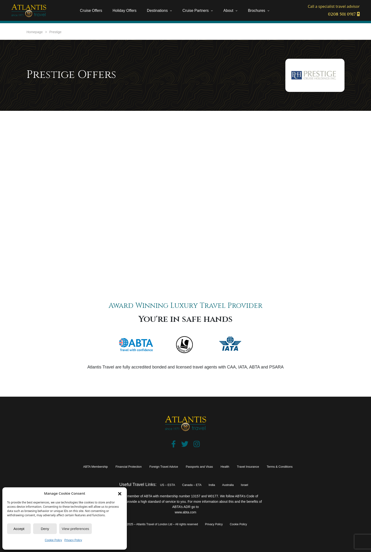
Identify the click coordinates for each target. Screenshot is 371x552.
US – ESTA (158, 484)
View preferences (75, 529)
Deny (45, 529)
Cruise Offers (91, 11)
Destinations (157, 11)
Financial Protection (109, 466)
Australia (235, 484)
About (228, 11)
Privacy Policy (73, 540)
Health (237, 466)
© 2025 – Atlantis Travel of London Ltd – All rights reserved (161, 524)
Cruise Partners (195, 11)
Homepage (34, 32)
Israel (256, 484)
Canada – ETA (189, 484)
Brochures (256, 11)
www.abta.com (185, 512)
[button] (119, 493)
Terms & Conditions (309, 466)
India (215, 484)
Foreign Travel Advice (156, 466)
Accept (18, 529)
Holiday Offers (125, 11)
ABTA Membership (66, 466)
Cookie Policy (53, 540)
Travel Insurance (267, 466)
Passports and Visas (204, 466)
